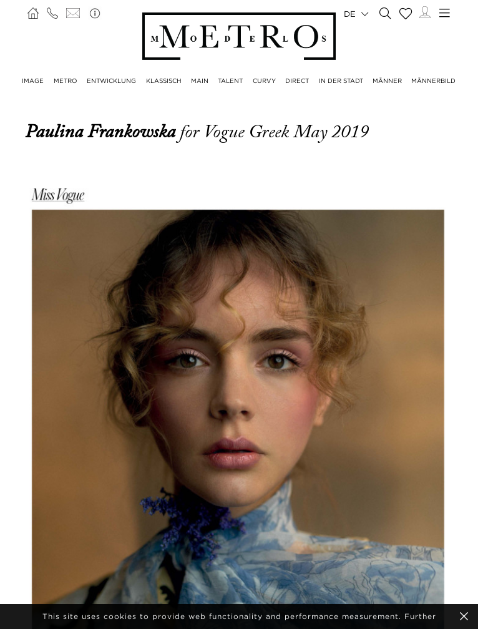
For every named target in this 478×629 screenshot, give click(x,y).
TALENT (230, 80)
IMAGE (33, 80)
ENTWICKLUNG (111, 80)
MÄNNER (387, 80)
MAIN (199, 80)
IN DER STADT (341, 80)
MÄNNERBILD (433, 80)
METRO (65, 80)
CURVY (264, 80)
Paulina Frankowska (102, 131)
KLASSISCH (164, 80)
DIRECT (297, 80)
